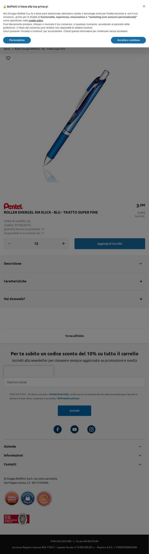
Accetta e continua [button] (128, 40)
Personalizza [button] (17, 40)
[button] (144, 6)
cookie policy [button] (36, 20)
